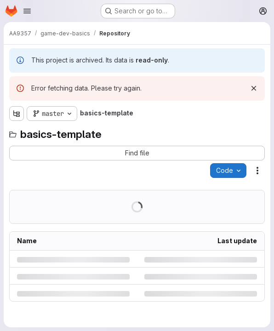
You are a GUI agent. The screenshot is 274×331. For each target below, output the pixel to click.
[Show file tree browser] (16, 113)
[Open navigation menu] (27, 11)
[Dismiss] (253, 88)
